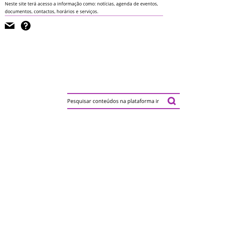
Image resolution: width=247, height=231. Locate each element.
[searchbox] (123, 101)
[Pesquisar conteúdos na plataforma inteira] (172, 101)
